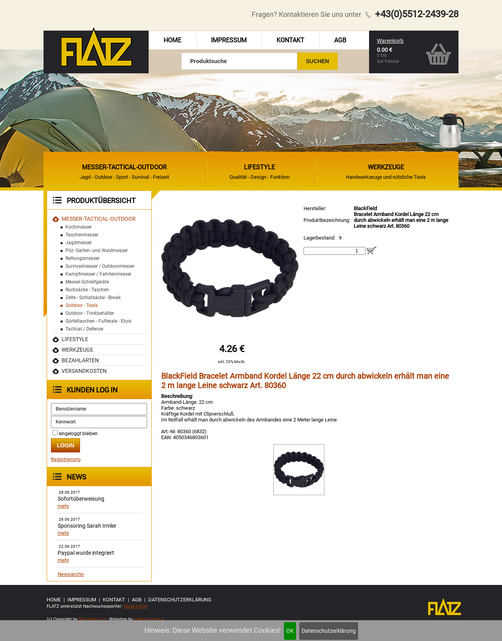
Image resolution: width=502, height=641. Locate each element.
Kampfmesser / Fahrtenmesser (98, 274)
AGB (340, 40)
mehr (63, 506)
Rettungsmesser (82, 258)
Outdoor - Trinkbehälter (89, 313)
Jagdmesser (78, 242)
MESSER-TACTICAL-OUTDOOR (99, 219)
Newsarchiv (71, 574)
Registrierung (65, 459)
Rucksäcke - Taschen (87, 289)
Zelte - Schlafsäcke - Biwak (93, 297)
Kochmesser (78, 227)
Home (172, 40)
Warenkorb (390, 41)
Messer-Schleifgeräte (87, 282)
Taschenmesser (81, 235)
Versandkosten (84, 371)
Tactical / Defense (84, 329)
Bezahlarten (80, 360)
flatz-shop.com (92, 619)
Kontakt (290, 40)
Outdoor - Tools (81, 305)
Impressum (229, 40)
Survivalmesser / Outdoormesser (100, 266)
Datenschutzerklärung (329, 631)
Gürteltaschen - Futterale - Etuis (98, 321)
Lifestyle (75, 339)
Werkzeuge (77, 350)
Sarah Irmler (136, 606)
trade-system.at (149, 619)
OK (290, 631)
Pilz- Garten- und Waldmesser (96, 250)
